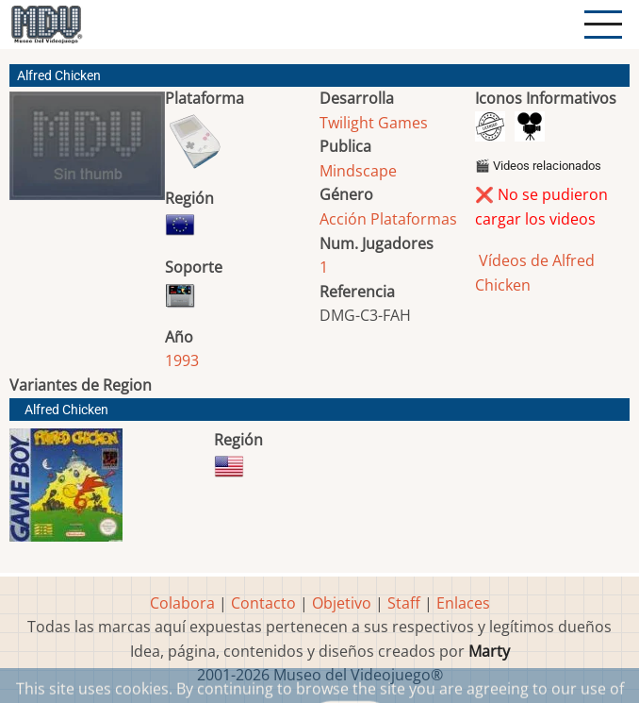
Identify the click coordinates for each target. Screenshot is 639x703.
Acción (343, 219)
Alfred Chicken (66, 410)
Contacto (263, 603)
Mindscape (358, 170)
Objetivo (341, 603)
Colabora (182, 603)
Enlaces (463, 603)
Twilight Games (374, 122)
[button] (87, 153)
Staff (403, 603)
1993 (182, 360)
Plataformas (413, 219)
